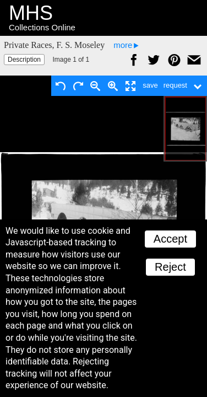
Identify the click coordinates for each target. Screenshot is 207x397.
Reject (170, 267)
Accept (170, 239)
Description (24, 59)
